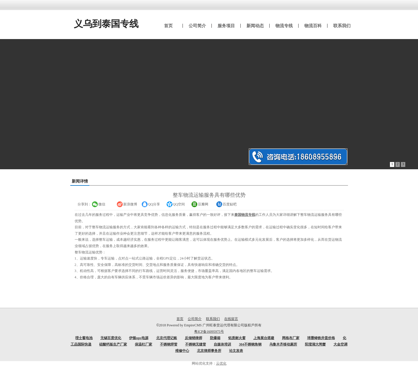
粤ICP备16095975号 (209, 332)
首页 (179, 319)
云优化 (221, 363)
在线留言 (231, 319)
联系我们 (213, 319)
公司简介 (195, 319)
